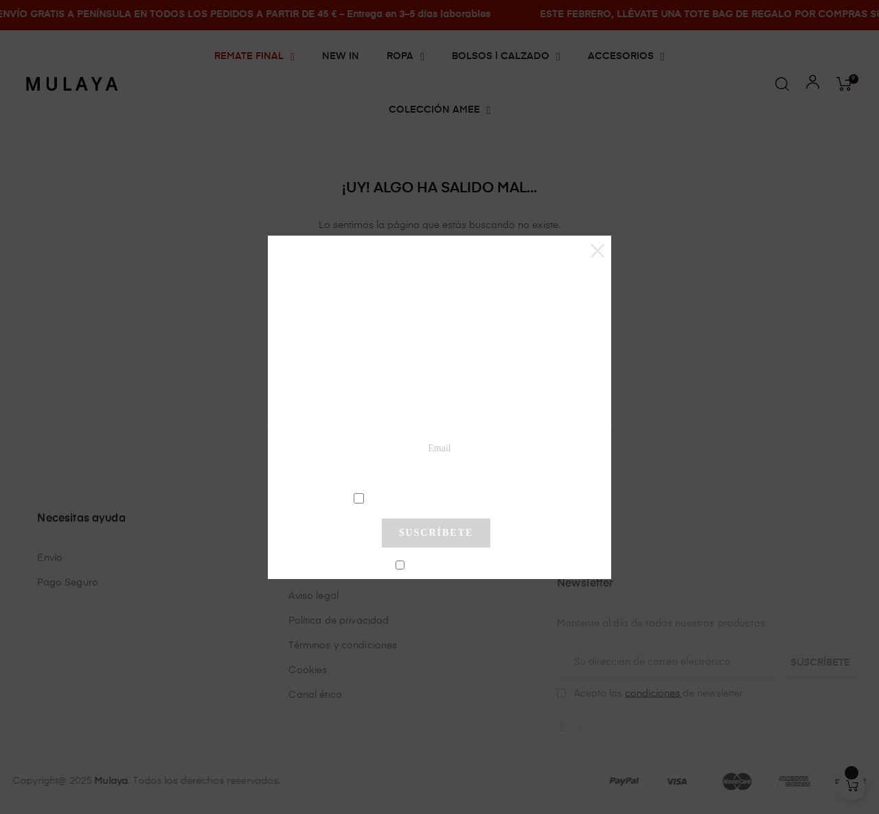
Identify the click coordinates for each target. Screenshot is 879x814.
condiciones (438, 497)
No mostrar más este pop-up (442, 566)
